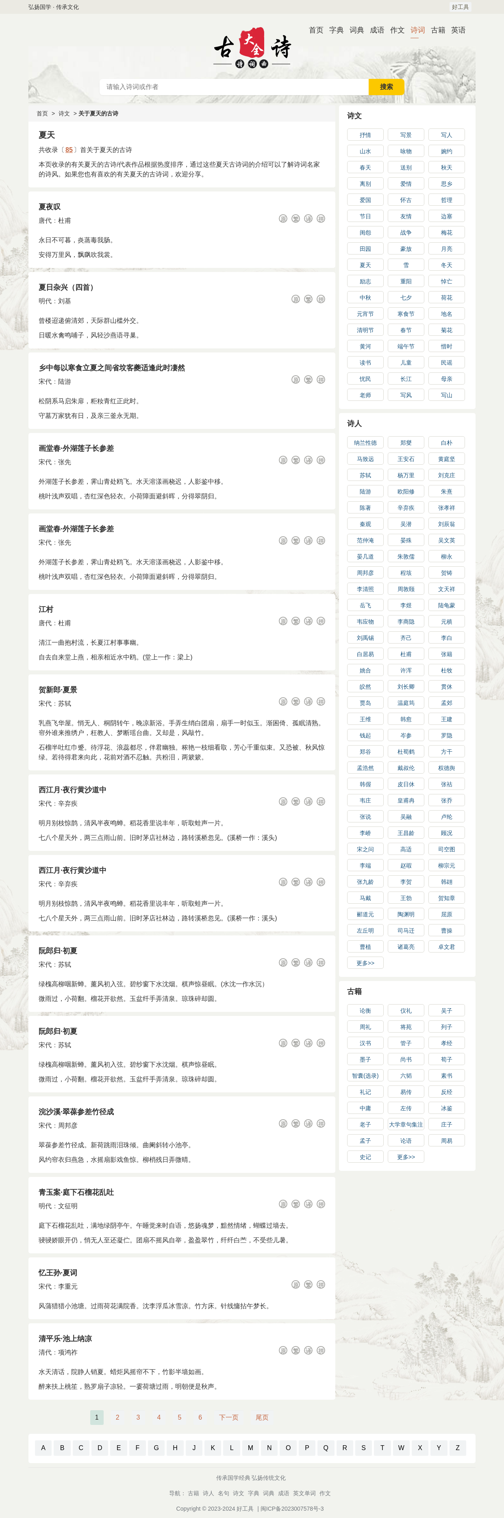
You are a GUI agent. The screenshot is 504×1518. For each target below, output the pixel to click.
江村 (46, 609)
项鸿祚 (68, 1352)
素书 (446, 1075)
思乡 (446, 184)
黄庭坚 (446, 459)
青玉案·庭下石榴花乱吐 (76, 1192)
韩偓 (365, 784)
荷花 (446, 297)
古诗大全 (252, 46)
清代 (45, 1352)
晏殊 (406, 540)
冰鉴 (446, 1108)
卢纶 (446, 816)
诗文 (64, 113)
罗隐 (446, 735)
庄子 (446, 1124)
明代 (45, 301)
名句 (223, 1493)
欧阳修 (406, 491)
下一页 (229, 1417)
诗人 (354, 424)
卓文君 (446, 947)
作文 (394, 30)
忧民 (365, 379)
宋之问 (365, 849)
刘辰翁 (446, 524)
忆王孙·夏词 (58, 1273)
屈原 (446, 914)
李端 (365, 865)
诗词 (415, 30)
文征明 (68, 1206)
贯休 (446, 686)
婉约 (446, 151)
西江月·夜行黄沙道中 (72, 790)
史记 (365, 1157)
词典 (354, 30)
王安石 (406, 459)
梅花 (446, 232)
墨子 (365, 1059)
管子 (406, 1043)
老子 (365, 1124)
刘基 (64, 301)
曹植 (365, 947)
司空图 (446, 849)
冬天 (446, 265)
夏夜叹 (50, 207)
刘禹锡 (365, 638)
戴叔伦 (406, 768)
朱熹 (446, 491)
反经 (446, 1092)
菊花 (446, 330)
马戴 (365, 898)
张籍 (446, 654)
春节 (406, 330)
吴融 (406, 816)
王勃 (406, 898)
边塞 (446, 216)
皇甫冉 (406, 800)
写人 (446, 135)
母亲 (446, 379)
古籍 (435, 30)
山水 (365, 151)
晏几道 (365, 556)
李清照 (365, 589)
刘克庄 (446, 475)
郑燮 (406, 442)
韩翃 (446, 882)
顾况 (446, 833)
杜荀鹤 (406, 751)
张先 (64, 462)
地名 (446, 314)
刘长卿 (406, 686)
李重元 (68, 1286)
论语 (406, 1140)
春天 (365, 167)
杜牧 (446, 670)
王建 (446, 719)
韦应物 (365, 621)
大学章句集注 (406, 1124)
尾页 (262, 1417)
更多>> (365, 963)
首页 (313, 30)
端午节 (406, 346)
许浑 (406, 670)
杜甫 (64, 220)
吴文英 (446, 540)
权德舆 (446, 768)
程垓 (406, 573)
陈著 (365, 508)
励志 (365, 281)
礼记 (365, 1092)
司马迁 (406, 930)
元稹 (446, 621)
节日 (365, 216)
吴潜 (406, 524)
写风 (406, 395)
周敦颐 (406, 589)
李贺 (406, 882)
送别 (406, 167)
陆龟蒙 (446, 605)
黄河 (365, 346)
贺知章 (446, 898)
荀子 (446, 1059)
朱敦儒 (406, 556)
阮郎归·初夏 (58, 951)
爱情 (406, 184)
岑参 (406, 735)
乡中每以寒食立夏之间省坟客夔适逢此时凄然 (112, 368)
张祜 (446, 784)
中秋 (365, 297)
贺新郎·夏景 (58, 690)
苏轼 (64, 703)
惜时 (446, 346)
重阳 (406, 281)
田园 (365, 249)
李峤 (365, 833)
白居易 (365, 654)
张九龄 (365, 882)
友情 (406, 216)
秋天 (446, 167)
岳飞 (365, 605)
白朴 (446, 442)
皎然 (365, 686)
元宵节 (365, 314)
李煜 (406, 605)
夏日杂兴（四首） (68, 287)
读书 (365, 362)
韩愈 (406, 719)
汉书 (365, 1043)
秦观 (365, 524)
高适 (406, 849)
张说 (365, 816)
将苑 (406, 1027)
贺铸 (446, 573)
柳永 (446, 556)
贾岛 (365, 703)
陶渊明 (406, 914)
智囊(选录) (365, 1075)
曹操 (446, 930)
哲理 (446, 200)
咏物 (406, 151)
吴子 (446, 1010)
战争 (406, 232)
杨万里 (406, 475)
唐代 (45, 220)
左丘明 (365, 930)
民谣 (446, 362)
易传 (406, 1092)
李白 (446, 638)
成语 (374, 30)
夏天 (365, 265)
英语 (455, 30)
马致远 (365, 459)
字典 (333, 30)
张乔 (446, 800)
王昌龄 (406, 833)
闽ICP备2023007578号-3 (292, 1508)
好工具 (460, 7)
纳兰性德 (365, 442)
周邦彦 (68, 1125)
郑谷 (365, 751)
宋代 (45, 381)
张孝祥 (446, 508)
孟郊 (446, 703)
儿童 (406, 362)
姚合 (365, 670)
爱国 (365, 200)
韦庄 (365, 800)
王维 (365, 719)
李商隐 (406, 621)
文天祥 (446, 589)
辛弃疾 (68, 803)
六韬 (406, 1075)
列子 (446, 1027)
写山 (446, 395)
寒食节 (406, 314)
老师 (365, 395)
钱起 (365, 735)
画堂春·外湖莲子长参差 (76, 448)
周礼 (365, 1027)
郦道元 (365, 914)
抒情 (365, 135)
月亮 (446, 249)
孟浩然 (365, 768)
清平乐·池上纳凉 (65, 1339)
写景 (406, 135)
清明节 (365, 330)
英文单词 (304, 1493)
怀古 (406, 200)
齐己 (406, 638)
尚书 (406, 1059)
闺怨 (365, 232)
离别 (365, 184)
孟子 (365, 1140)
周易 (446, 1140)
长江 (406, 379)
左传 (406, 1108)
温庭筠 (406, 703)
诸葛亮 (406, 947)
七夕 (406, 297)
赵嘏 (406, 865)
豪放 (406, 249)
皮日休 (406, 784)
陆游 (64, 381)
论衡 (365, 1010)
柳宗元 (446, 865)
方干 (446, 751)
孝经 (446, 1043)
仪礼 (406, 1010)
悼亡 (446, 281)
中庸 (365, 1108)
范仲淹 (365, 540)
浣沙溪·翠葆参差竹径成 (76, 1112)
